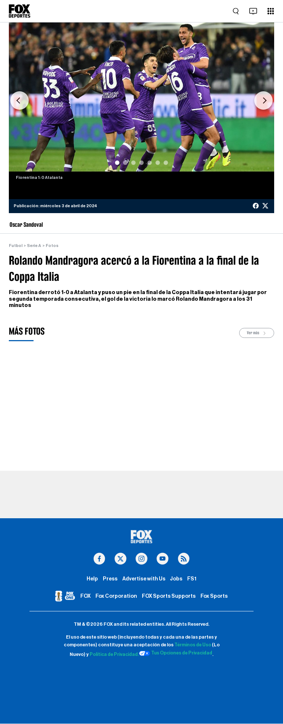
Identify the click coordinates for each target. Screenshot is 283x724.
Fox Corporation (116, 596)
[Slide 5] (149, 163)
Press (110, 579)
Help (92, 579)
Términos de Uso (192, 645)
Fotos (52, 246)
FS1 (191, 579)
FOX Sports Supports (169, 596)
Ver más (257, 333)
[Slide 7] (166, 163)
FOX (85, 596)
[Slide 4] (141, 163)
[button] (19, 101)
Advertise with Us (143, 579)
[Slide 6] (158, 163)
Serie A (34, 246)
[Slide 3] (133, 163)
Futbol (15, 246)
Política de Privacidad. (113, 655)
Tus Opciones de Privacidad (176, 653)
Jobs (176, 579)
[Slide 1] (117, 163)
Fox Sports (214, 596)
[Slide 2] (125, 163)
